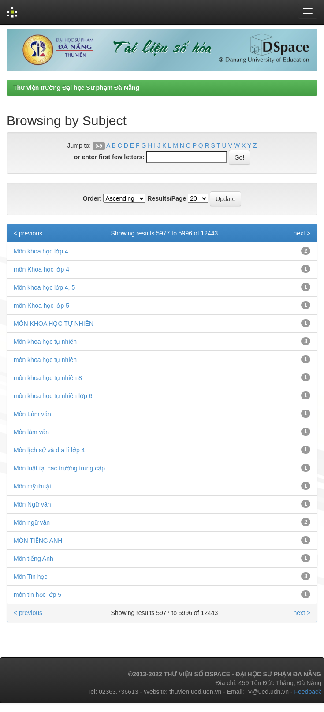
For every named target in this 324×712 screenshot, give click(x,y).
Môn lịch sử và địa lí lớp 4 (49, 450)
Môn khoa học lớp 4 (41, 251)
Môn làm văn (31, 432)
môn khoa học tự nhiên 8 (48, 377)
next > (301, 233)
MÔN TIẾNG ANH (38, 540)
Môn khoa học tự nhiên (45, 341)
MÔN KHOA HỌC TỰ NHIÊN (53, 323)
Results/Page (166, 198)
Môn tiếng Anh (33, 558)
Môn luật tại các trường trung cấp (59, 468)
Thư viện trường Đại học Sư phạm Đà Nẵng (76, 87)
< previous (28, 233)
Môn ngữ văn (32, 522)
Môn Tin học (30, 576)
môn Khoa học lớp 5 (41, 305)
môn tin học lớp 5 (37, 594)
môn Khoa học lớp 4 (41, 269)
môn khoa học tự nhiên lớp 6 (53, 395)
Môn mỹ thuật (32, 486)
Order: (92, 198)
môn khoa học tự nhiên (45, 359)
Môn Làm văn (32, 414)
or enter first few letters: (109, 156)
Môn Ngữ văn (32, 504)
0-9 (98, 146)
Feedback (307, 691)
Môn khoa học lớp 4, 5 (44, 287)
